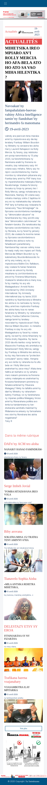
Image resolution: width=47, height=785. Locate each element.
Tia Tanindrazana (32, 781)
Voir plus (23, 728)
